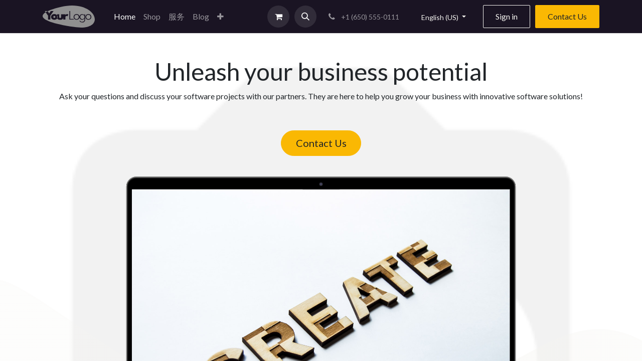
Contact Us (567, 16)
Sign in (507, 16)
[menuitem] (124, 17)
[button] (220, 17)
